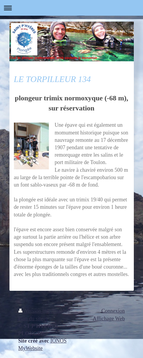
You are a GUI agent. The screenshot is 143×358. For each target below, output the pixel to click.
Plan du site (30, 319)
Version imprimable (43, 311)
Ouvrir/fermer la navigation (71, 7)
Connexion (113, 311)
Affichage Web (109, 319)
